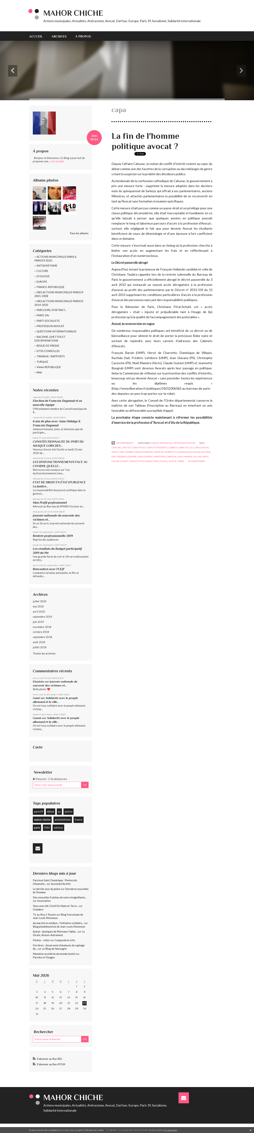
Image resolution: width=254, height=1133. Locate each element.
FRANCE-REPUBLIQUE (50, 287)
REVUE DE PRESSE (48, 345)
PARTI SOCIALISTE (48, 320)
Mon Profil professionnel (50, 502)
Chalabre (38, 909)
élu (192, 447)
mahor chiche (42, 819)
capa (121, 452)
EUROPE (42, 281)
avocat (126, 447)
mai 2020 (38, 606)
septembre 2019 (42, 616)
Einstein (38, 681)
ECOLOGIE (43, 276)
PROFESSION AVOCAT (50, 326)
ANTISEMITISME (47, 265)
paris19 (38, 811)
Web (39, 372)
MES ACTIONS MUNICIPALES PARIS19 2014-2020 (58, 302)
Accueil (36, 36)
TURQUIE (42, 361)
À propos (83, 36)
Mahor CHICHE (73, 13)
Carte (38, 747)
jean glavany (145, 456)
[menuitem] (38, 36)
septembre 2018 (42, 637)
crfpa (114, 452)
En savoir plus (170, 1130)
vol (187, 447)
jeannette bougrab (140, 461)
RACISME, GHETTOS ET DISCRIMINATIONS (49, 338)
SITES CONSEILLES (48, 351)
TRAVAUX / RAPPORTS (51, 356)
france (78, 819)
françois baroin (143, 452)
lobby (181, 447)
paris (37, 827)
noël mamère (185, 456)
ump (199, 456)
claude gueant (119, 461)
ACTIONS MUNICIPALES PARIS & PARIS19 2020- (55, 258)
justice (68, 811)
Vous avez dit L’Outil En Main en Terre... (55, 905)
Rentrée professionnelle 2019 (53, 536)
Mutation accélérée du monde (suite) (54, 953)
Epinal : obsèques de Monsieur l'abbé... (55, 931)
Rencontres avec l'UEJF (49, 569)
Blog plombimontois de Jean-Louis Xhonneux (59, 926)
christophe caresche (165, 456)
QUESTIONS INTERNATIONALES (56, 331)
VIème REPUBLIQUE (49, 367)
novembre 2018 (42, 626)
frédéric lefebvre (127, 456)
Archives (59, 36)
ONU (47, 827)
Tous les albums (79, 233)
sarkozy (58, 827)
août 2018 (39, 642)
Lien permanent (122, 443)
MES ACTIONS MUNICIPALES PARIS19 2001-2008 (58, 294)
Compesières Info (65, 940)
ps (59, 811)
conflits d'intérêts (156, 447)
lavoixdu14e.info (61, 883)
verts (205, 456)
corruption (138, 447)
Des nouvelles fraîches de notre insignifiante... (60, 897)
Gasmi (37, 718)
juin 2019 (38, 621)
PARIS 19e (43, 315)
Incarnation (44, 900)
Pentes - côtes (41, 940)
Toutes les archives (44, 653)
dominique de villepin (189, 452)
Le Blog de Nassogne (54, 948)
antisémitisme (63, 819)
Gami (36, 698)
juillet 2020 (39, 601)
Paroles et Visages (44, 957)
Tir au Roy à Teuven (44, 914)
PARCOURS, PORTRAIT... (51, 309)
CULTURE (42, 270)
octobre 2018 (41, 631)
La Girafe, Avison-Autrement (59, 933)
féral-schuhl (160, 461)
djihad (50, 811)
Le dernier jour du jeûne (46, 888)
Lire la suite (57, 161)
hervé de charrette (165, 452)
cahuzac (116, 447)
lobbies (172, 447)
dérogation (202, 447)
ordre (180, 461)
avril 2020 (39, 611)
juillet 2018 (39, 647)
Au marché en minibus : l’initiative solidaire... (58, 923)
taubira (129, 452)
